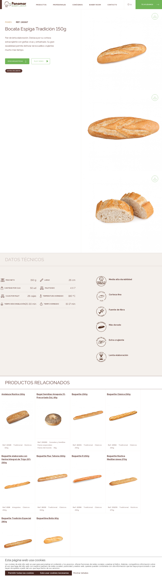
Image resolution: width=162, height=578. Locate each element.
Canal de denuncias (137, 550)
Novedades (75, 536)
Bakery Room (17, 540)
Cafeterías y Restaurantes (47, 536)
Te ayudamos (147, 4)
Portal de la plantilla (137, 542)
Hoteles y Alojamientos (46, 548)
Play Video (39, 61)
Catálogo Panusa (78, 548)
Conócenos (17, 536)
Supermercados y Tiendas (47, 544)
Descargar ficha (15, 61)
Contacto (16, 544)
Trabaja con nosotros (137, 534)
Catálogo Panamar (79, 540)
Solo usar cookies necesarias (54, 573)
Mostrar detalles (80, 573)
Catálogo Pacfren (79, 551)
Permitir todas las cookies (21, 573)
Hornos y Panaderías (45, 540)
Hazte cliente (18, 548)
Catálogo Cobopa (79, 544)
